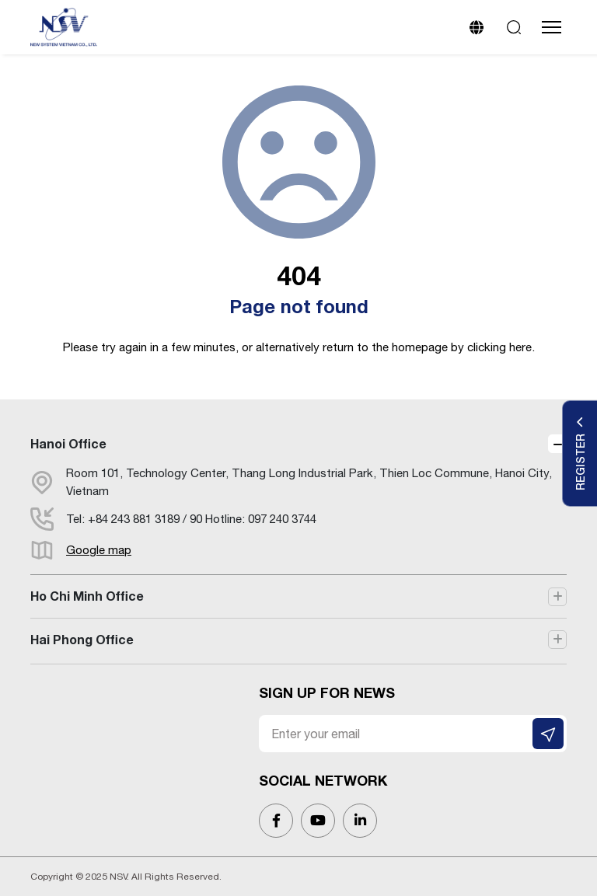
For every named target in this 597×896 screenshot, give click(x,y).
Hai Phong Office (82, 639)
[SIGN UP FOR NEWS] (548, 733)
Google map (98, 549)
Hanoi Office (68, 443)
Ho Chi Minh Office (87, 595)
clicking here (499, 347)
